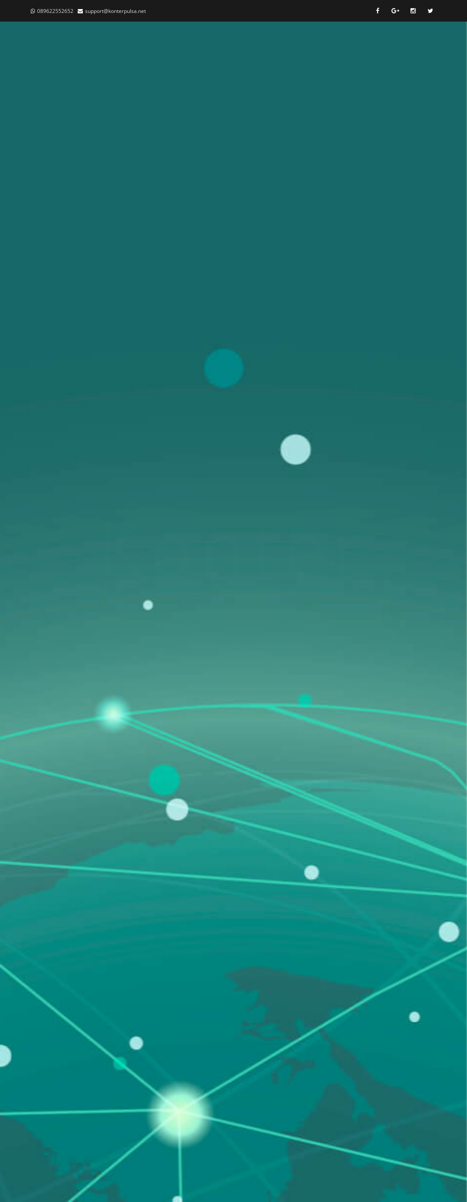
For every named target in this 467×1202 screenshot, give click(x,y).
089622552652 (55, 11)
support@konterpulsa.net (115, 11)
